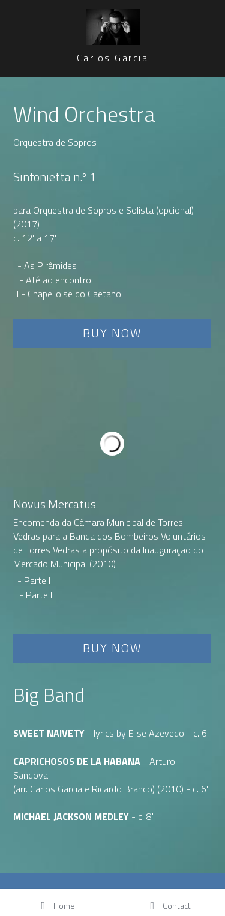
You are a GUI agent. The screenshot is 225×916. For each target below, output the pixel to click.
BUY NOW (112, 333)
